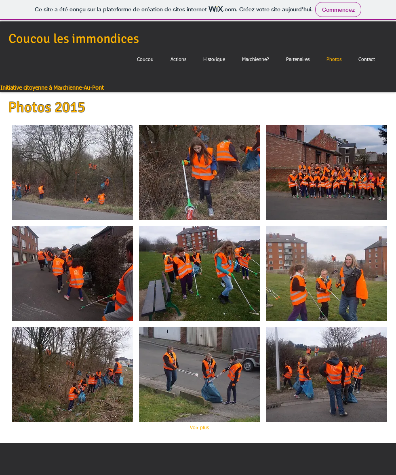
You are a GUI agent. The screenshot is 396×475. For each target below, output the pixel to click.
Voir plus (199, 428)
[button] (72, 172)
